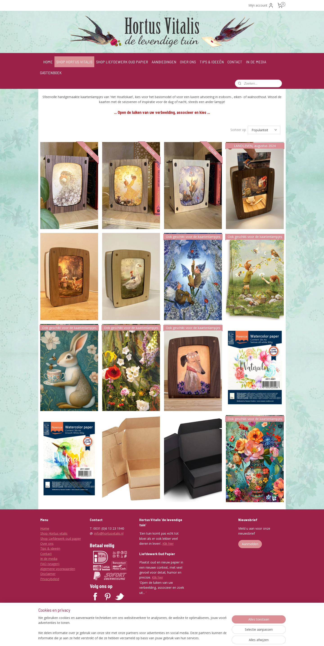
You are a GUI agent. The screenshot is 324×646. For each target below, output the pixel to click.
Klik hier (168, 543)
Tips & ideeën (50, 548)
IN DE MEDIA (256, 61)
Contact (46, 554)
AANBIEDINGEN (164, 61)
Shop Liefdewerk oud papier (60, 538)
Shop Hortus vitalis (54, 533)
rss (165, 637)
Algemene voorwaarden (57, 569)
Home (44, 528)
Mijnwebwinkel (222, 637)
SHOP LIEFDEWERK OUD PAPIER (122, 61)
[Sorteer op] (264, 130)
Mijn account (261, 5)
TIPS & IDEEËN (212, 61)
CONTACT (234, 61)
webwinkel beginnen (183, 637)
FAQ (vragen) (49, 564)
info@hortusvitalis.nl (109, 533)
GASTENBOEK (51, 72)
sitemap (156, 637)
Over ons (47, 543)
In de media (48, 558)
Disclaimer (48, 574)
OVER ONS (188, 61)
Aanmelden (250, 544)
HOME (48, 61)
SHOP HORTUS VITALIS (74, 61)
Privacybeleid (49, 579)
